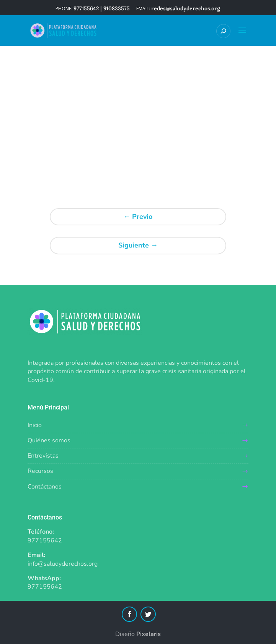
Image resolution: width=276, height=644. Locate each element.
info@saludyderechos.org (63, 564)
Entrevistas (43, 455)
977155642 (45, 540)
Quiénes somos (49, 440)
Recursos (40, 471)
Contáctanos (45, 486)
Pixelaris (148, 634)
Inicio (35, 425)
